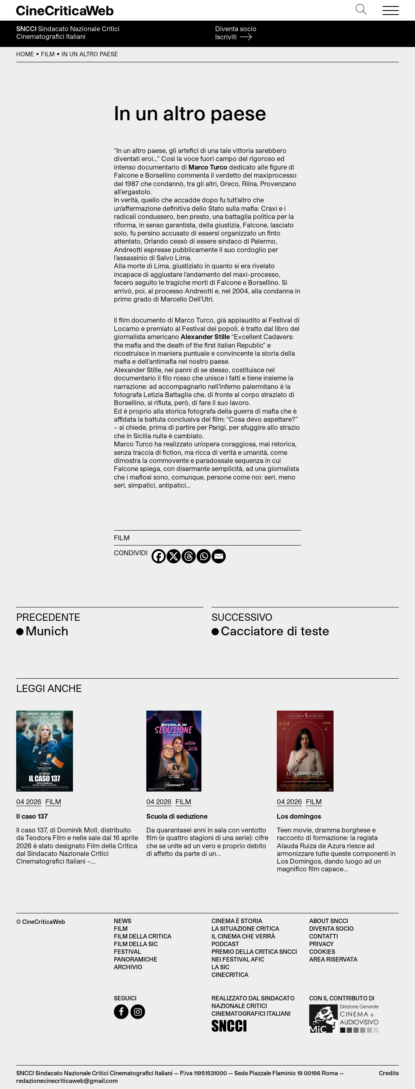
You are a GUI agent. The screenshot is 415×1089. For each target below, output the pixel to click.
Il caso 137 (32, 816)
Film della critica (142, 936)
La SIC (220, 967)
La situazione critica (245, 928)
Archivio (128, 967)
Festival (127, 951)
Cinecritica (230, 974)
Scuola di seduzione (177, 816)
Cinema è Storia (237, 920)
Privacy (321, 943)
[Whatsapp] (204, 556)
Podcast (225, 943)
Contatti (323, 936)
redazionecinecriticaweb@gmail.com (67, 1080)
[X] (174, 556)
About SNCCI (328, 920)
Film (48, 54)
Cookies (322, 951)
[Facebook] (159, 556)
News (122, 920)
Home (25, 54)
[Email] (219, 556)
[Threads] (189, 556)
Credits (389, 1073)
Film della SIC (136, 943)
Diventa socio (236, 32)
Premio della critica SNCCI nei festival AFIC (254, 955)
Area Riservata (333, 959)
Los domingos (299, 816)
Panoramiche (135, 959)
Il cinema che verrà (243, 936)
